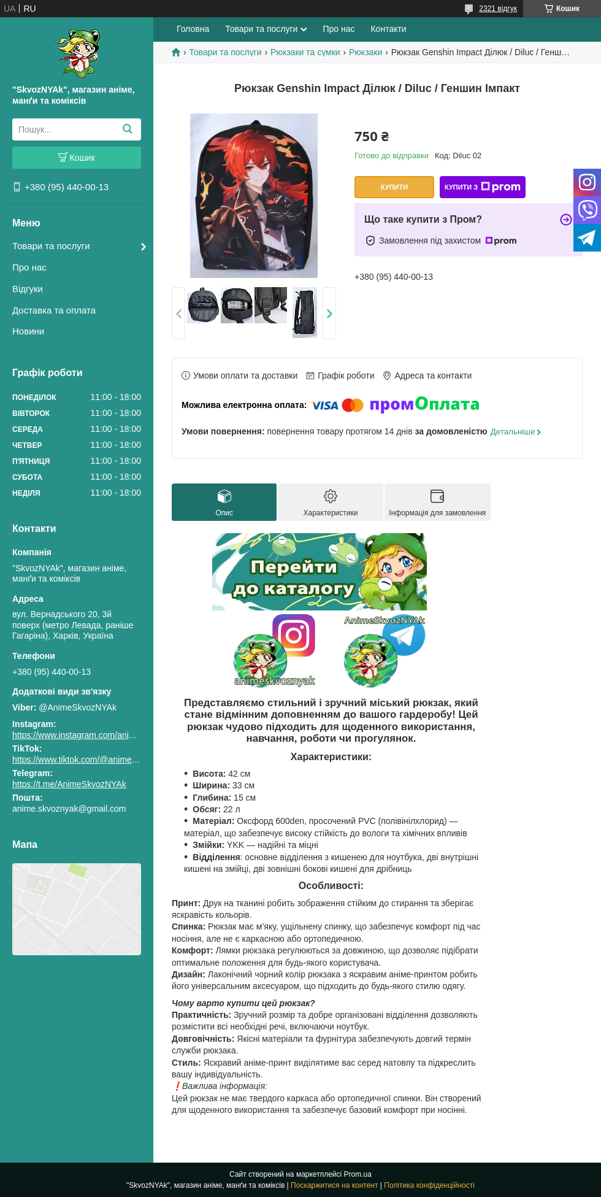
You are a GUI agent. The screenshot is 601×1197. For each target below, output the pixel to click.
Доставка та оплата (54, 310)
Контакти (388, 29)
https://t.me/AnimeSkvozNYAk (69, 784)
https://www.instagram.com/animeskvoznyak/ (97, 735)
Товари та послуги (51, 246)
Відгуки (27, 288)
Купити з (483, 187)
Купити (394, 187)
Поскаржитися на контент (334, 1185)
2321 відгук (498, 8)
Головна (193, 29)
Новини (28, 331)
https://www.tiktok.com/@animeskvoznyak (92, 759)
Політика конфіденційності (429, 1185)
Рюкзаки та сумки (305, 52)
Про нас (29, 267)
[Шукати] (127, 129)
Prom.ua (358, 1174)
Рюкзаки (365, 52)
